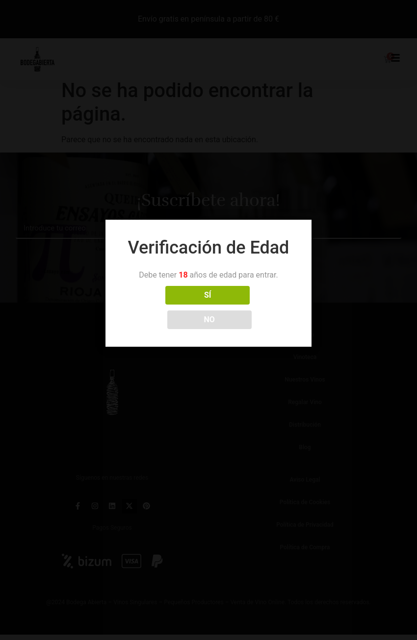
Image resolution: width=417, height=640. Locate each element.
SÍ (165, 307)
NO (252, 307)
